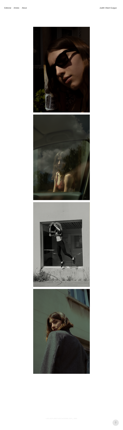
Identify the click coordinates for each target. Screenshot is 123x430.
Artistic (16, 8)
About (24, 8)
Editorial (7, 8)
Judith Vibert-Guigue (108, 8)
